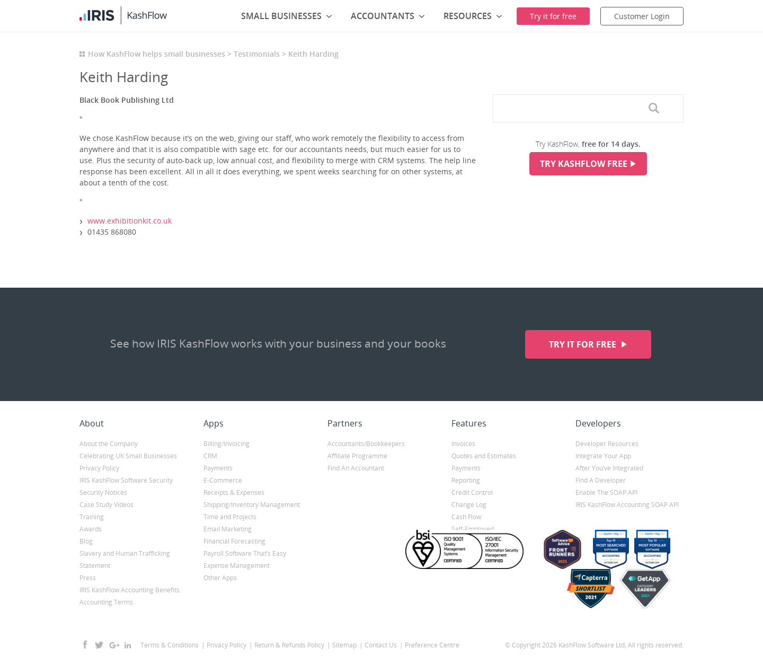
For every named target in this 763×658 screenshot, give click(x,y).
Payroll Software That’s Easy (244, 553)
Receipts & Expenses (233, 492)
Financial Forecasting (234, 541)
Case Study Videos (106, 504)
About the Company (108, 443)
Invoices (463, 443)
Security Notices (103, 492)
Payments (218, 468)
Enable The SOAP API (606, 492)
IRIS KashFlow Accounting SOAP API (627, 504)
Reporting (465, 480)
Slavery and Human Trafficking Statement (124, 559)
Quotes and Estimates (483, 455)
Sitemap (344, 645)
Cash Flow (466, 516)
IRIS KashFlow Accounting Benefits (129, 589)
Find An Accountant (355, 468)
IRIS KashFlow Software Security (126, 480)
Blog (86, 541)
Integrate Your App (603, 455)
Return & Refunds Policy (289, 645)
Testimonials (257, 54)
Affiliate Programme (357, 455)
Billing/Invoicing (226, 443)
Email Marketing (227, 528)
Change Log (468, 504)
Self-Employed (472, 528)
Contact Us (381, 645)
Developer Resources (606, 443)
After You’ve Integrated (609, 468)
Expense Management (236, 565)
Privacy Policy (99, 468)
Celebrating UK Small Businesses (128, 455)
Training (91, 516)
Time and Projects (229, 516)
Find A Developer (600, 480)
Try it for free (583, 344)
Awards (90, 528)
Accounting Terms (106, 602)
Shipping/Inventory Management (251, 504)
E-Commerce (222, 480)
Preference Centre (432, 645)
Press (87, 577)
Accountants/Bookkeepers (366, 443)
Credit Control (472, 492)
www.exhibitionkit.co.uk (129, 221)
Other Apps (220, 577)
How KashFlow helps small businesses (156, 54)
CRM (210, 455)
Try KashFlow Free (583, 164)
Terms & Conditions (169, 645)
